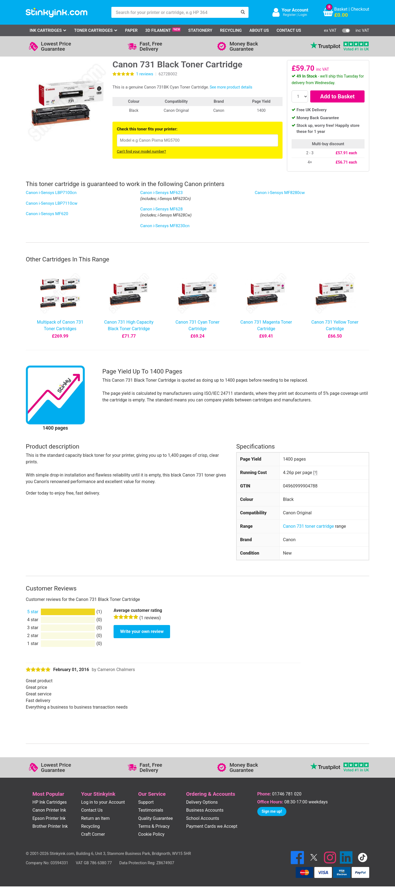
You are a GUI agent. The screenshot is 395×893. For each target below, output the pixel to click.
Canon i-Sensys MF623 (161, 192)
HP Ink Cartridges (49, 802)
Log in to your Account (103, 802)
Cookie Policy (151, 834)
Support (146, 802)
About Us (259, 30)
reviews (144, 74)
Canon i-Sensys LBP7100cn (51, 192)
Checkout (360, 9)
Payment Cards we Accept (212, 826)
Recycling (231, 30)
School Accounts (202, 818)
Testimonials (150, 810)
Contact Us (288, 30)
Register (289, 15)
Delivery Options (202, 802)
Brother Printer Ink (50, 826)
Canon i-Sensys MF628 (161, 209)
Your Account (295, 10)
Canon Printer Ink (49, 810)
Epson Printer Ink (49, 818)
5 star (32, 611)
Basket (341, 9)
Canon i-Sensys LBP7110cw (51, 203)
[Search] (243, 12)
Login (302, 15)
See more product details (231, 87)
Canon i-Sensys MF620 (47, 213)
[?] (315, 472)
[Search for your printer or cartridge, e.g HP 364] (174, 12)
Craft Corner (93, 834)
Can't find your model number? (141, 151)
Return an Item (95, 818)
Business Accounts (205, 810)
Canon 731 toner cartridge (308, 526)
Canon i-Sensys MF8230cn (164, 225)
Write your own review (141, 631)
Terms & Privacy (154, 826)
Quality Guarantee (155, 818)
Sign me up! (272, 811)
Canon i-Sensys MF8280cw (280, 192)
